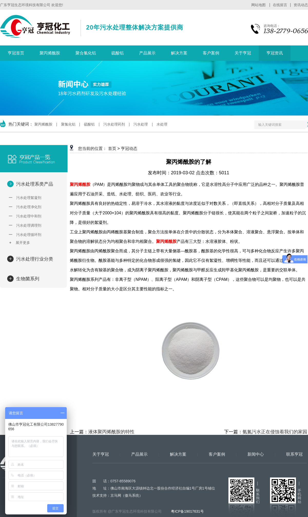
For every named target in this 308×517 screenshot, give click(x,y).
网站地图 (259, 5)
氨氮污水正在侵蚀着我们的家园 (275, 431)
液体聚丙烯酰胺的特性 (111, 431)
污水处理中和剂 (25, 216)
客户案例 (211, 53)
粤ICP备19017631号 (187, 511)
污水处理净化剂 (25, 207)
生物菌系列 (27, 278)
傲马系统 (132, 495)
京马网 (115, 495)
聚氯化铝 (68, 124)
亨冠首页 (16, 53)
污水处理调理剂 (25, 225)
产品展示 (147, 53)
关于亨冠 (243, 53)
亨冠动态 (129, 148)
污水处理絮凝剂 (25, 198)
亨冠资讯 (274, 53)
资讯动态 (301, 5)
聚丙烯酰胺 (50, 53)
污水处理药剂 (114, 124)
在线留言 (280, 5)
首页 (112, 148)
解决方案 (179, 53)
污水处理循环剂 (25, 235)
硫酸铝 (117, 53)
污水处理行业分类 (34, 259)
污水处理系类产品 (34, 184)
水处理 (162, 124)
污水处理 (140, 124)
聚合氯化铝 (85, 53)
